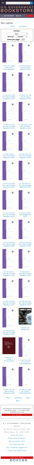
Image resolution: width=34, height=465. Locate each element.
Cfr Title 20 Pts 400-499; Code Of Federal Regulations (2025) (9, 332)
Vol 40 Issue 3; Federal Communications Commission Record (9, 359)
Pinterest (23, 460)
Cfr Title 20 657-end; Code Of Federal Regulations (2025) (25, 67)
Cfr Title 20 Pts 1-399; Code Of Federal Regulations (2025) (25, 273)
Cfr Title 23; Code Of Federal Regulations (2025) (25, 214)
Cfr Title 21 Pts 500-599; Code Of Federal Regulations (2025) (9, 303)
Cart (30, 16)
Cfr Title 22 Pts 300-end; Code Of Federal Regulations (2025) (9, 185)
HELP (18, 16)
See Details (17, 415)
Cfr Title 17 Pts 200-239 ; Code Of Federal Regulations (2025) (25, 391)
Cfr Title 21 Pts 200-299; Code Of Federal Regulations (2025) (9, 214)
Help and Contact (17, 438)
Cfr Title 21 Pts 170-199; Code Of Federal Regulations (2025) (25, 155)
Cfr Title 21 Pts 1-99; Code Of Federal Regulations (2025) (25, 96)
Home (3, 19)
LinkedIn (26, 460)
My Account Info (17, 441)
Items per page (13, 39)
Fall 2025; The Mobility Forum (25, 328)
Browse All (9, 19)
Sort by (11, 36)
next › (28, 398)
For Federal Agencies (17, 447)
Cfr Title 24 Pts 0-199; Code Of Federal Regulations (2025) (9, 273)
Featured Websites (17, 450)
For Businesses (17, 444)
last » (18, 401)
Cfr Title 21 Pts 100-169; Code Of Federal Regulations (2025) (9, 126)
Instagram (17, 460)
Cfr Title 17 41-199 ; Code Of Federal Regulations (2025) (9, 391)
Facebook (11, 460)
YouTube (20, 460)
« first (12, 26)
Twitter (14, 460)
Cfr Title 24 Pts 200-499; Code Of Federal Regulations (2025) (25, 303)
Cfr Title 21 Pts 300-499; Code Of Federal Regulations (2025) (25, 244)
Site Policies (17, 435)
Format (17, 31)
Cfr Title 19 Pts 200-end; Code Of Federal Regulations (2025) (9, 244)
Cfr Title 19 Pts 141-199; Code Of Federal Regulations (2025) (25, 185)
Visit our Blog (17, 458)
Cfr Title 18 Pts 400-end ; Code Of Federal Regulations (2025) (25, 361)
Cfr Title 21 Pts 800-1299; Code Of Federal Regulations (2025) (9, 67)
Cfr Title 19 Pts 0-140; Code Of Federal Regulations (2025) (9, 155)
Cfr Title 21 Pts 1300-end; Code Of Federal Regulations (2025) (9, 96)
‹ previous (22, 26)
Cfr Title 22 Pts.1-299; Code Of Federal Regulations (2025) (25, 126)
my (7, 16)
